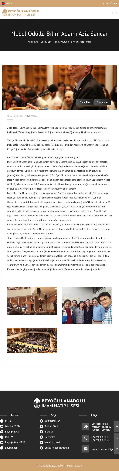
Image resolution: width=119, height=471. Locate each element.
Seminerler (102, 102)
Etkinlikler (46, 41)
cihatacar (33, 115)
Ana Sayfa (33, 41)
